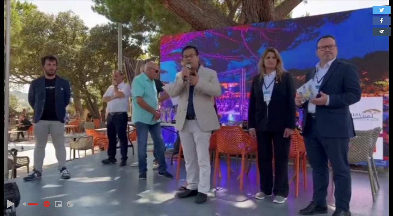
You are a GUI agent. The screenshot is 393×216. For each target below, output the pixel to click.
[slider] (33, 204)
